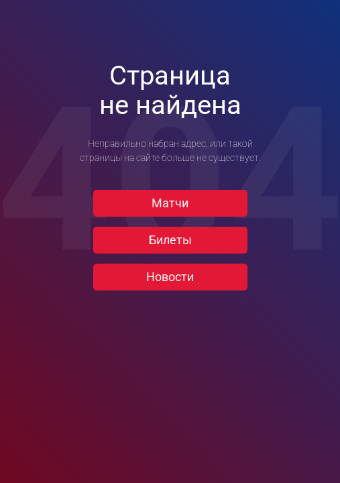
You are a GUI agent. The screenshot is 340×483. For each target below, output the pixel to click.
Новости (170, 277)
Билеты (170, 240)
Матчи (170, 203)
